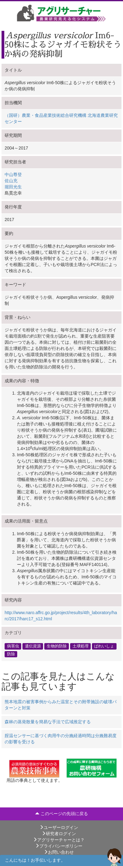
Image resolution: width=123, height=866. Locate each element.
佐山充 (11, 180)
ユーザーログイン (58, 827)
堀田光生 (13, 186)
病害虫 (13, 646)
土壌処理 (81, 646)
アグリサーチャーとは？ (59, 839)
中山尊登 (13, 174)
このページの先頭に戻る (61, 813)
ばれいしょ (104, 646)
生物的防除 (57, 646)
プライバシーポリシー (58, 845)
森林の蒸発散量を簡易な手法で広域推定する (48, 721)
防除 (11, 654)
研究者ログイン (59, 833)
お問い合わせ (59, 852)
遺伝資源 (33, 646)
